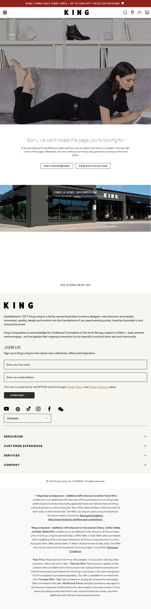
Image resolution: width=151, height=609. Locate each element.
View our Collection (93, 166)
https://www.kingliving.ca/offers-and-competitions (75, 519)
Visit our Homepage (57, 166)
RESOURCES (13, 436)
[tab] (75, 436)
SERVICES (12, 455)
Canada (27, 418)
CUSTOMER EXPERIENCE (23, 446)
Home (12, 34)
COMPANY (12, 464)
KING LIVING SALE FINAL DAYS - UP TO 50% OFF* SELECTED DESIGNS (73, 3)
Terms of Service (99, 386)
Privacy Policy (75, 386)
